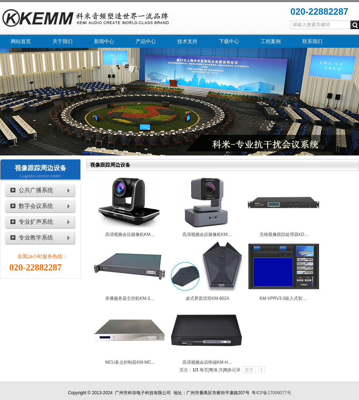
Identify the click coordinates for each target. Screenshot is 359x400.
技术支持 (187, 41)
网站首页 (21, 41)
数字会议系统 (36, 206)
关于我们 (62, 41)
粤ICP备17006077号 (271, 392)
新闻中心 (104, 41)
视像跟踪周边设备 (40, 168)
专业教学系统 (36, 237)
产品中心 (146, 41)
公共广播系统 (36, 190)
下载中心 (229, 41)
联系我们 (312, 41)
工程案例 (271, 41)
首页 (249, 369)
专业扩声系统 (36, 222)
